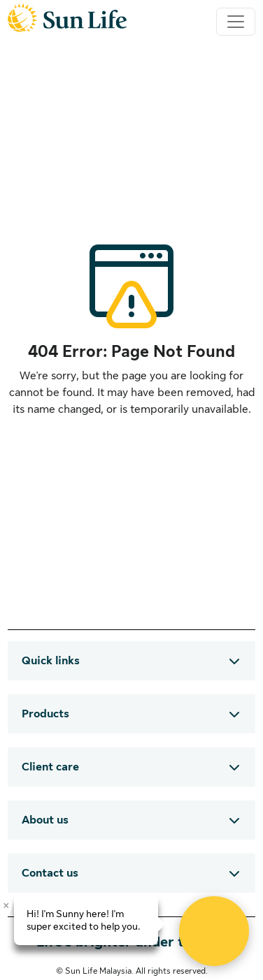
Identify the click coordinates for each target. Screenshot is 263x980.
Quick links (51, 660)
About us (45, 820)
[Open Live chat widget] (214, 931)
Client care (50, 767)
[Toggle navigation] (235, 22)
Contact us (50, 873)
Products (45, 714)
